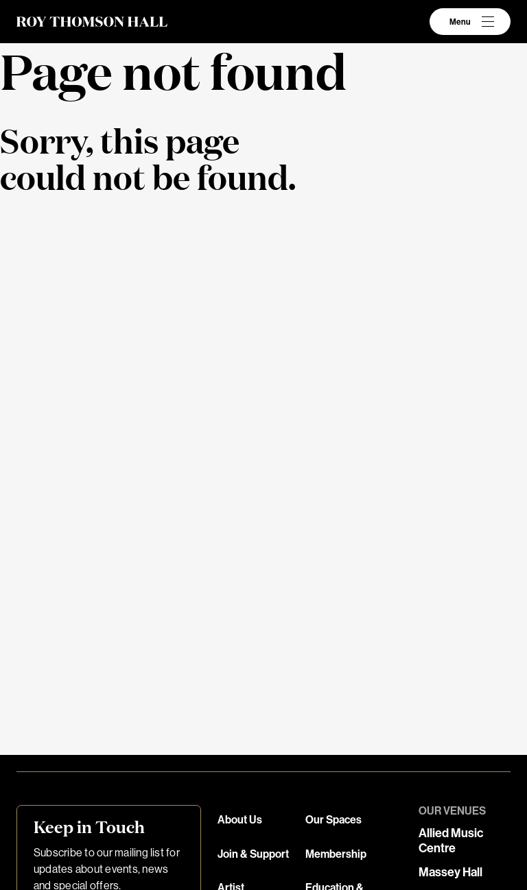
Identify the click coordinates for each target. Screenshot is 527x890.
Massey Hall (450, 872)
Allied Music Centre (451, 841)
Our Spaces (333, 819)
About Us (240, 819)
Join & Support (253, 854)
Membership (335, 854)
